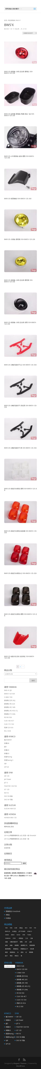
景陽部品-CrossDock (13, 911)
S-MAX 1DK (8, 697)
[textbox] (20, 674)
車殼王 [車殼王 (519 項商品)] (17, 956)
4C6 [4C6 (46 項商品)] (26, 928)
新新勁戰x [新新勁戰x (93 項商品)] (8, 949)
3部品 (8, 915)
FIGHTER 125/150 (10, 786)
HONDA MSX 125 (10, 817)
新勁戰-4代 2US (9, 704)
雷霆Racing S (8, 760)
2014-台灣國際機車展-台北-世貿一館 (16, 839)
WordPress (20, 1066)
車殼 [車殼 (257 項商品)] (11, 956)
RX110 (6, 793)
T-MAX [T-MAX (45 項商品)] (29, 935)
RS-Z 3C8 (7, 731)
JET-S (6, 783)
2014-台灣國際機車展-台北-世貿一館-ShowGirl (20, 835)
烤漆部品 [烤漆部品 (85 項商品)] (12, 952)
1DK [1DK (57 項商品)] (6, 928)
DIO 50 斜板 (8, 796)
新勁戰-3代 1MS (9, 707)
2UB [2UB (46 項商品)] (15, 928)
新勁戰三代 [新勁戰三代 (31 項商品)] (24, 945)
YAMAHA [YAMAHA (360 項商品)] (7, 938)
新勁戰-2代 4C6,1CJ (11, 711)
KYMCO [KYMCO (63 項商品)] (29, 931)
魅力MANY (8, 740)
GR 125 (6, 776)
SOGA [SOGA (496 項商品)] (18, 935)
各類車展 (7, 848)
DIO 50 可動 (8, 799)
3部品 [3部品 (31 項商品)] (21, 928)
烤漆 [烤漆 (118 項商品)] (6, 952)
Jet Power (7, 779)
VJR (5, 763)
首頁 (5, 20)
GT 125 (6, 789)
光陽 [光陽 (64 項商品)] (6, 942)
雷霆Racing (8, 757)
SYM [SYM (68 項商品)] (23, 935)
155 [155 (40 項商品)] (35, 928)
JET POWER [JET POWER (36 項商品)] (22, 931)
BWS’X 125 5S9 (9, 694)
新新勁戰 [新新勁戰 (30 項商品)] (32, 945)
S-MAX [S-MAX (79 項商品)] (7, 935)
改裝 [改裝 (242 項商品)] (6, 945)
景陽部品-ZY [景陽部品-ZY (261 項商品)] (24, 949)
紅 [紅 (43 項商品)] (26, 952)
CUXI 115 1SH (9, 724)
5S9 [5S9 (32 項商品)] (30, 928)
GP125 (6, 767)
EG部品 (8, 918)
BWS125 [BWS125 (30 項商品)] (7, 931)
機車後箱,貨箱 (9, 826)
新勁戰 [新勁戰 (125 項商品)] (17, 945)
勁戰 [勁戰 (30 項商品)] (21, 942)
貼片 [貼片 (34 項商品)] (6, 956)
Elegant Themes (20, 1063)
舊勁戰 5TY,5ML (10, 714)
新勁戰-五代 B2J (9, 700)
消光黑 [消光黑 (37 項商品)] (32, 949)
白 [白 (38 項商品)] (18, 952)
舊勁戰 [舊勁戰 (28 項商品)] (31, 952)
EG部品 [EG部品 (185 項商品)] (14, 931)
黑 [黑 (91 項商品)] (21, 956)
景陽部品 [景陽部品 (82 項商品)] (15, 949)
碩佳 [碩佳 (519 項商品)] (22, 952)
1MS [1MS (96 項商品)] (11, 928)
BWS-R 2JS (8, 690)
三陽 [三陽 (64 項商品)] (31, 938)
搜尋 (24, 863)
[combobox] (20, 673)
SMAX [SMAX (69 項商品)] (12, 935)
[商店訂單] (29, 33)
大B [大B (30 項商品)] (26, 942)
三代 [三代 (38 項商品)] (26, 938)
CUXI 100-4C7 (9, 721)
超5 (5, 747)
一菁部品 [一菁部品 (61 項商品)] (20, 938)
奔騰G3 (6, 753)
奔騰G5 (6, 750)
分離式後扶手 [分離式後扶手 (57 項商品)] (14, 942)
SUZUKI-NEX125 (10, 808)
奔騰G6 (6, 743)
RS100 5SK (8, 717)
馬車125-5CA (8, 727)
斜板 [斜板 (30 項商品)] (11, 945)
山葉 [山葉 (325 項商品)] (30, 942)
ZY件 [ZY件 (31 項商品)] (14, 938)
